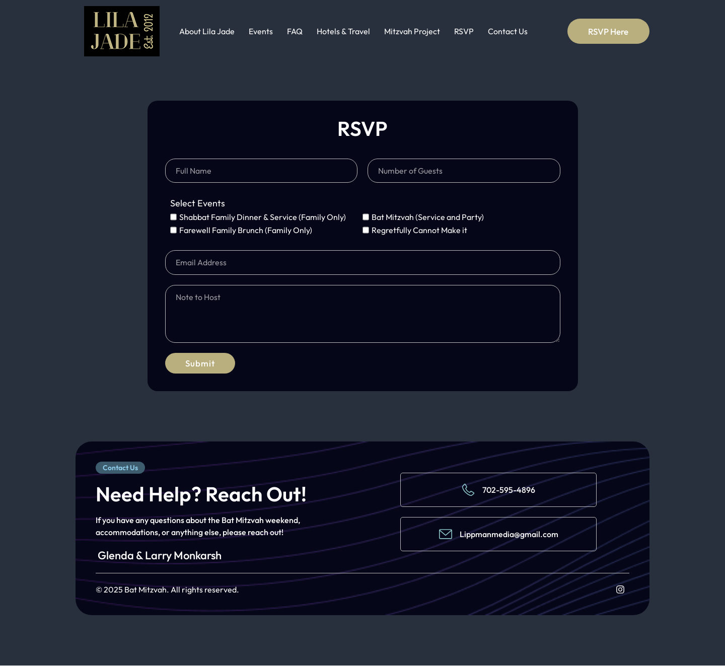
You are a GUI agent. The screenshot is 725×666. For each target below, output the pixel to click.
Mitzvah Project (412, 31)
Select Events (197, 204)
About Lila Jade (207, 31)
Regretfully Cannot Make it (419, 230)
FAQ (295, 31)
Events (261, 31)
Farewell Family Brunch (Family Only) (245, 230)
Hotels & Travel (343, 31)
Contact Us (508, 31)
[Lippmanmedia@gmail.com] (445, 534)
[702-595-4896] (468, 490)
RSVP (464, 31)
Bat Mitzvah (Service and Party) (428, 217)
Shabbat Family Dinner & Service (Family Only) (262, 217)
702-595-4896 (508, 490)
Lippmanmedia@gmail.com (509, 535)
